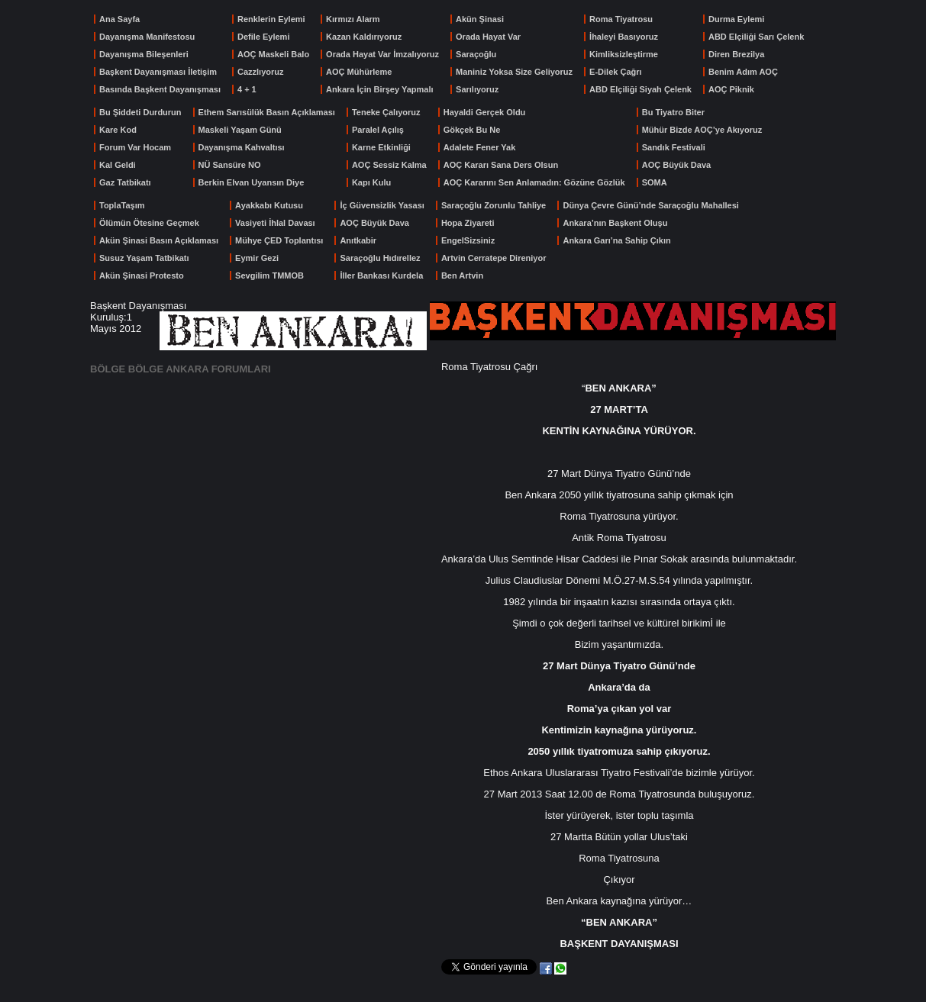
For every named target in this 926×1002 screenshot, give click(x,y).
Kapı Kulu (371, 182)
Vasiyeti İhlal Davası (275, 222)
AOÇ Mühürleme (359, 71)
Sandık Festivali (673, 147)
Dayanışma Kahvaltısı (241, 147)
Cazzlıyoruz (260, 71)
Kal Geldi (117, 164)
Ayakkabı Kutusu (269, 205)
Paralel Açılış (378, 129)
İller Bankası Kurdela (381, 275)
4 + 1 (247, 89)
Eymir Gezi (257, 258)
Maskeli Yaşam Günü (240, 129)
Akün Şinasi (480, 19)
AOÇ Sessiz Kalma (389, 164)
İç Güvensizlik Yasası (382, 205)
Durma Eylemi (736, 19)
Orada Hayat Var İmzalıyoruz (382, 54)
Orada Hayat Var (488, 36)
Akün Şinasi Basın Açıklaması (158, 240)
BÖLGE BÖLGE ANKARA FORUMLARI (180, 369)
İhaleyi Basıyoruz (623, 36)
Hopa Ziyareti (468, 222)
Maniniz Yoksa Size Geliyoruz (514, 71)
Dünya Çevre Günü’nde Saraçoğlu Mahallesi (650, 205)
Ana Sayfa (119, 19)
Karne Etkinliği (381, 147)
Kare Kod (118, 129)
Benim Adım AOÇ (743, 71)
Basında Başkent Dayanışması (160, 89)
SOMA (654, 182)
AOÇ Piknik (731, 89)
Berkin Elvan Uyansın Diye (251, 182)
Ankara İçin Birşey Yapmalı (379, 89)
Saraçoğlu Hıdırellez (380, 258)
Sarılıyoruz (477, 89)
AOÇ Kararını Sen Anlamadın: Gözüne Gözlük (534, 182)
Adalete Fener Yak (480, 147)
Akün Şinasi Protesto (141, 275)
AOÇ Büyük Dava (676, 164)
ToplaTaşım (122, 205)
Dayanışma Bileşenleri (144, 54)
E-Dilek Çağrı (615, 71)
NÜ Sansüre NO (229, 164)
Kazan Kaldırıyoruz (364, 36)
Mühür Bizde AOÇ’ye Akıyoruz (702, 129)
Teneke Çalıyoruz (386, 112)
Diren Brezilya (736, 54)
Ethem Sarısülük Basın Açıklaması (266, 112)
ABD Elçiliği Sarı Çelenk (756, 36)
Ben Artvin (462, 275)
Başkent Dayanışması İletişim (158, 71)
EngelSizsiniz (468, 240)
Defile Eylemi (263, 36)
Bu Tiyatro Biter (673, 112)
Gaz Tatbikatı (125, 182)
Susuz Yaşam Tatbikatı (144, 258)
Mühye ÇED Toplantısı (279, 240)
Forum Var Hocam (135, 147)
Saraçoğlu (476, 54)
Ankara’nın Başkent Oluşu (615, 222)
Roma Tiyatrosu (621, 19)
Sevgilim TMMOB (269, 275)
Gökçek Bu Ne (472, 129)
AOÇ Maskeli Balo (273, 54)
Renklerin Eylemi (271, 19)
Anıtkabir (358, 240)
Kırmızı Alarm (353, 19)
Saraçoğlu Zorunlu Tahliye (493, 205)
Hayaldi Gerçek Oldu (485, 112)
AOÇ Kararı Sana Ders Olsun (501, 164)
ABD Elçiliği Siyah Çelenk (640, 89)
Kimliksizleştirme (623, 54)
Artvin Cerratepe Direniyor (494, 258)
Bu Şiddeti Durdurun (140, 112)
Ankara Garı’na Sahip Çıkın (616, 240)
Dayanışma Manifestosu (147, 36)
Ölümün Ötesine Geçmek (149, 222)
